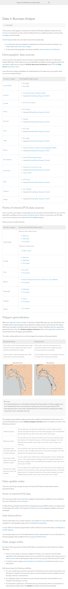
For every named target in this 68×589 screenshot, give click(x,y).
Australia (6, 95)
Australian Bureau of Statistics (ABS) (34, 93)
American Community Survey (32, 167)
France (5, 111)
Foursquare (26, 241)
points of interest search (31, 215)
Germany (6, 121)
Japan (5, 140)
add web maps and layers (18, 322)
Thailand (6, 191)
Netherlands (41, 537)
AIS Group (26, 179)
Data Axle (25, 236)
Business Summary (36, 508)
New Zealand (7, 159)
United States (10, 46)
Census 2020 (27, 173)
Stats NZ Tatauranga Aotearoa (32, 157)
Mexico (5, 150)
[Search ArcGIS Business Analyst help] (32, 2)
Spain (5, 182)
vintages (24, 46)
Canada (5, 103)
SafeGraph (25, 239)
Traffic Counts (26, 251)
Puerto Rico (6, 171)
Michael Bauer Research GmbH (39, 96)
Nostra (24, 299)
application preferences (56, 329)
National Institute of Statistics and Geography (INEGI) (39, 148)
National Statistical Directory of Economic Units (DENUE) (40, 279)
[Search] (49, 2)
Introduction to (51, 49)
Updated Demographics (37, 523)
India (4, 131)
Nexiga (25, 119)
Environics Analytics (29, 102)
